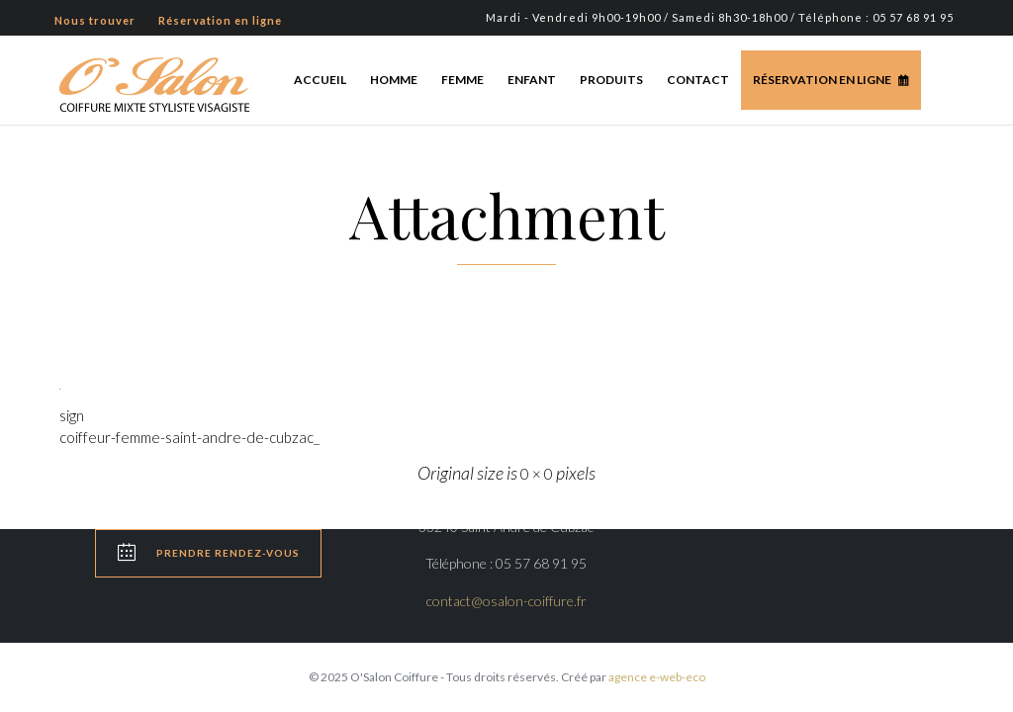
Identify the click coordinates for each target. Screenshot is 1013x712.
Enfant (531, 79)
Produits (611, 79)
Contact (698, 79)
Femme (462, 79)
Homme (393, 79)
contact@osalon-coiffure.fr (506, 600)
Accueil (320, 79)
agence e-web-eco (656, 676)
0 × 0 (536, 474)
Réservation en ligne (822, 79)
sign (71, 415)
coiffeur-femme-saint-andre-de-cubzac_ (189, 437)
